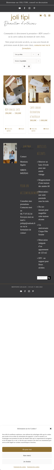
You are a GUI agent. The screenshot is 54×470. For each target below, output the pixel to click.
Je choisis (27, 462)
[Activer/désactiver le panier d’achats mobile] (40, 15)
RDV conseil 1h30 (12, 109)
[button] (51, 429)
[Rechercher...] (42, 277)
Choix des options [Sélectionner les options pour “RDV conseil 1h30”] (9, 130)
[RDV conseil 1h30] (14, 90)
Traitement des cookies (20, 467)
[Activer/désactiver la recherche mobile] (45, 15)
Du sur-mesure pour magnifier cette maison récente (43, 213)
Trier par (18, 54)
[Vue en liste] (29, 66)
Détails (22, 129)
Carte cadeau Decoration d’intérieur (35, 112)
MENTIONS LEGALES (19, 287)
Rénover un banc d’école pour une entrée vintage (43, 168)
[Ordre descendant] (38, 54)
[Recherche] (49, 277)
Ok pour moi (27, 449)
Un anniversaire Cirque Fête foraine (43, 230)
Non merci (27, 455)
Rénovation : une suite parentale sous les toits (43, 196)
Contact (23, 156)
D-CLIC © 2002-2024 (35, 287)
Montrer (20, 61)
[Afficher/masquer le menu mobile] (49, 15)
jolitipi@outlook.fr (27, 223)
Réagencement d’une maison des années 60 (44, 183)
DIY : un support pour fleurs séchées (43, 263)
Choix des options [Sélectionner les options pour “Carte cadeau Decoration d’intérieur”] (34, 130)
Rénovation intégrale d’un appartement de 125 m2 (43, 246)
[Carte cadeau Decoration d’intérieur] (39, 89)
